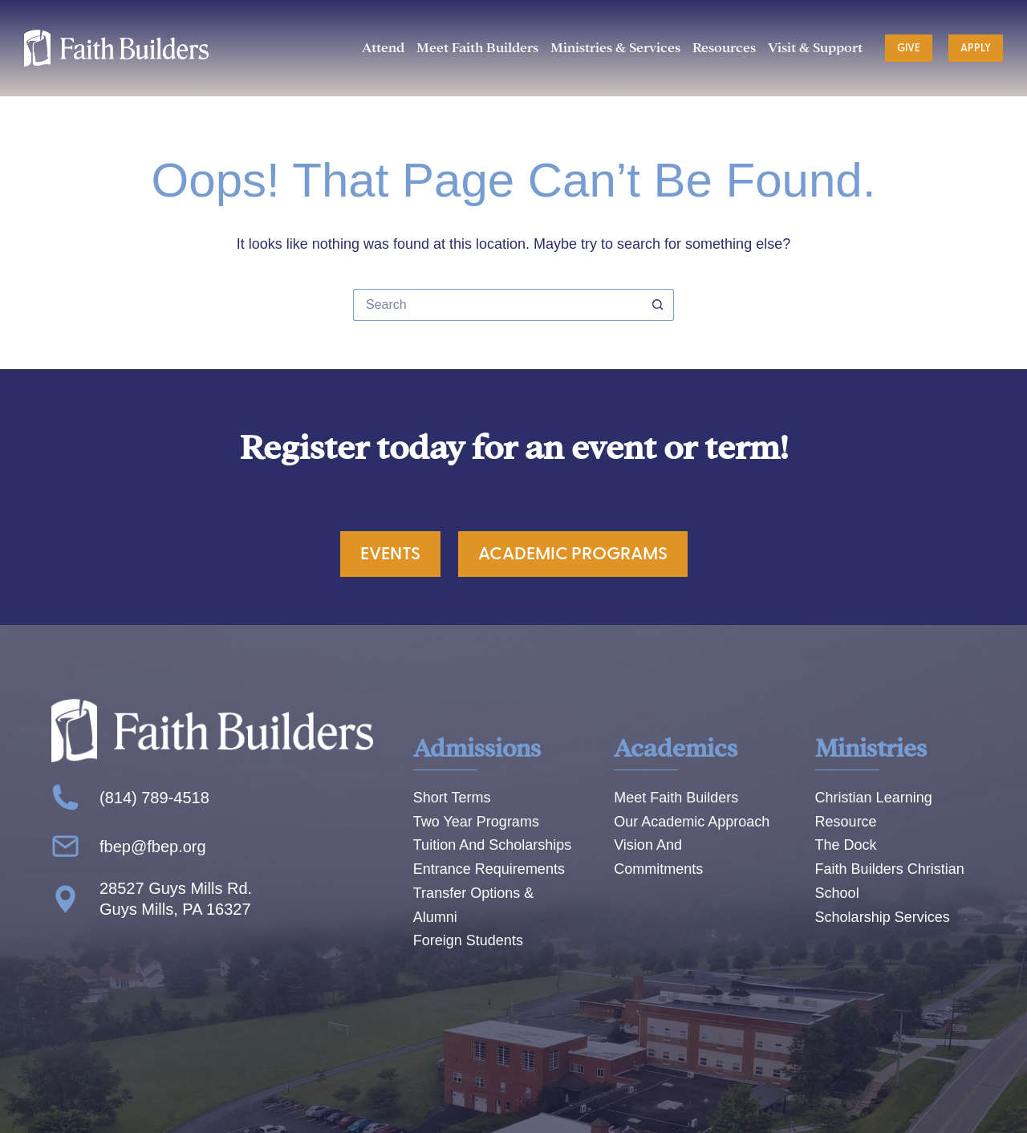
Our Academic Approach (691, 822)
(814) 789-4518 (154, 797)
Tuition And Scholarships (492, 845)
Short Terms (452, 798)
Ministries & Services (615, 48)
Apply (975, 48)
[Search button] (658, 305)
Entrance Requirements (489, 869)
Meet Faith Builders (477, 48)
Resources (724, 48)
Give (908, 48)
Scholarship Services (882, 917)
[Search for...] (497, 305)
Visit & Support (815, 48)
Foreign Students (468, 940)
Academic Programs (573, 553)
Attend (383, 48)
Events (390, 553)
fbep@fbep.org (152, 846)
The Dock (846, 845)
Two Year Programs (476, 822)
